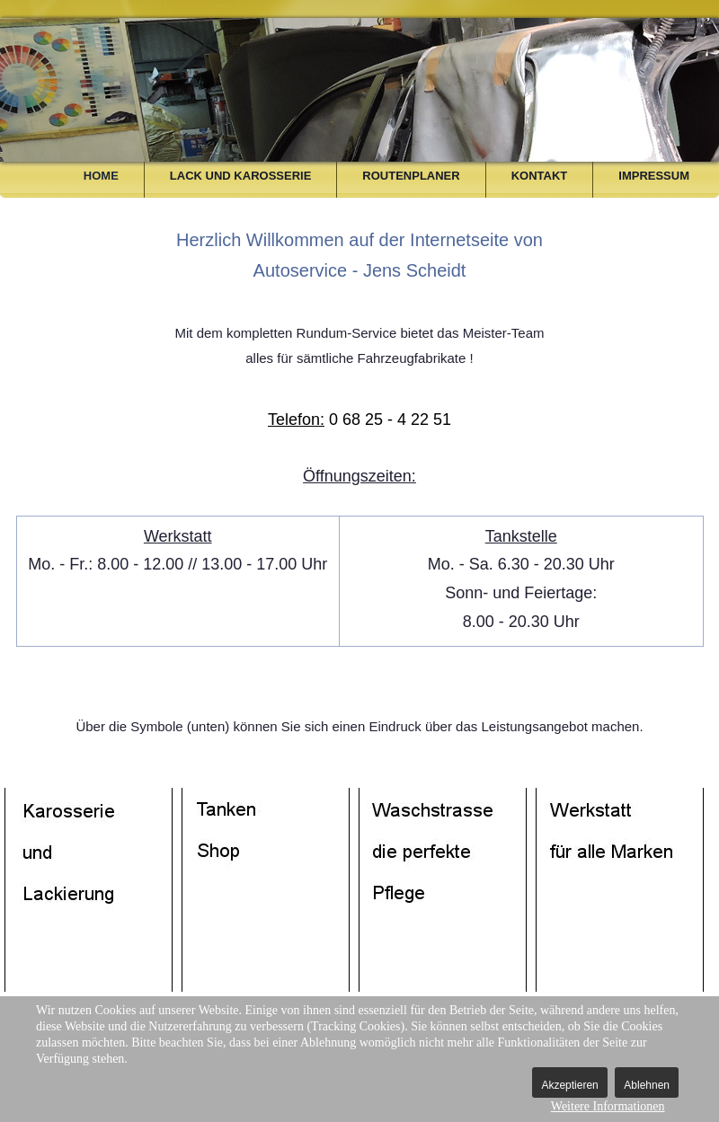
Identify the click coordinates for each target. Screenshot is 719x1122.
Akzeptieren (569, 1085)
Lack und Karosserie (240, 175)
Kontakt (539, 175)
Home (101, 175)
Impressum (653, 175)
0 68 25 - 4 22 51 (359, 419)
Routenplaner (410, 175)
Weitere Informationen (608, 1106)
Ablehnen (647, 1085)
